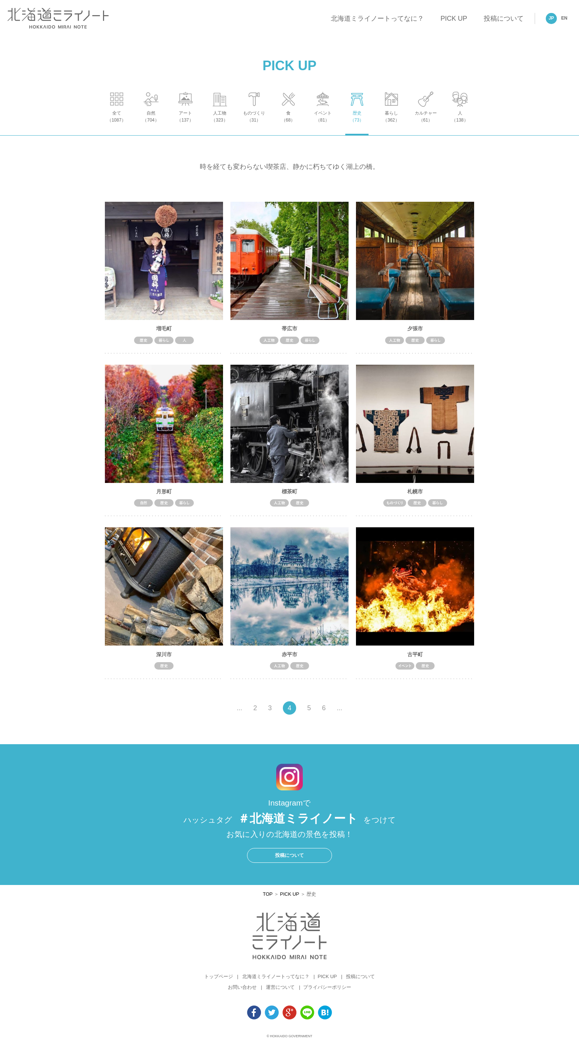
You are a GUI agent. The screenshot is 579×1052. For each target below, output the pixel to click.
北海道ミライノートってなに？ (377, 18)
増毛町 (164, 332)
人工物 (219, 124)
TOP (268, 898)
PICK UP (454, 18)
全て (116, 124)
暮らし (391, 124)
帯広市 (289, 332)
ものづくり (253, 124)
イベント (322, 124)
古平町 (415, 658)
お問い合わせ (242, 991)
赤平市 (289, 658)
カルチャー (425, 124)
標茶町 (289, 495)
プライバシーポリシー (327, 991)
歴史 (357, 124)
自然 (150, 124)
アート (185, 124)
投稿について (504, 18)
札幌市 (415, 495)
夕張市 (415, 332)
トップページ (218, 980)
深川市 (164, 658)
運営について (280, 991)
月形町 (164, 495)
